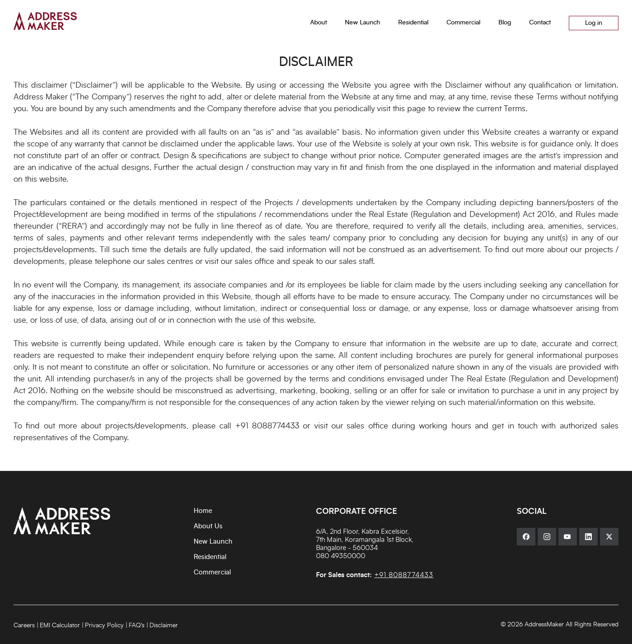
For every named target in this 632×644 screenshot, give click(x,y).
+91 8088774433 (267, 426)
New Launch (213, 541)
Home (203, 511)
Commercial (212, 572)
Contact (540, 22)
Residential (210, 557)
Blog (504, 22)
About (318, 22)
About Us (208, 526)
